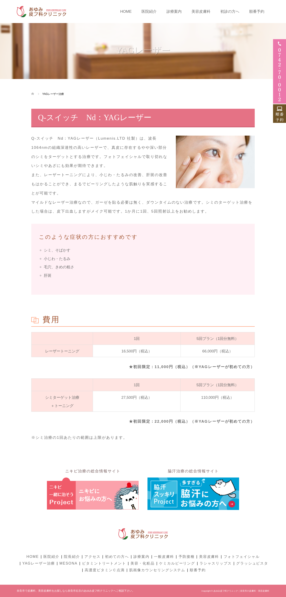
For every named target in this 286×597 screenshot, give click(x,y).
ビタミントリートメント (104, 563)
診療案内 (174, 11)
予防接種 (187, 557)
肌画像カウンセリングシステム (157, 570)
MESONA (68, 563)
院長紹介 (72, 557)
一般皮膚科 (164, 557)
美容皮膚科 (200, 11)
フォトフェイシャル (242, 557)
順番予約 (256, 11)
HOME (126, 11)
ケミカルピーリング (177, 563)
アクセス (92, 557)
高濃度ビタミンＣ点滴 (105, 570)
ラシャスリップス (215, 563)
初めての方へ (117, 557)
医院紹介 (149, 11)
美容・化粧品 (142, 563)
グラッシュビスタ (252, 563)
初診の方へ (229, 11)
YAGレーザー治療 (38, 563)
